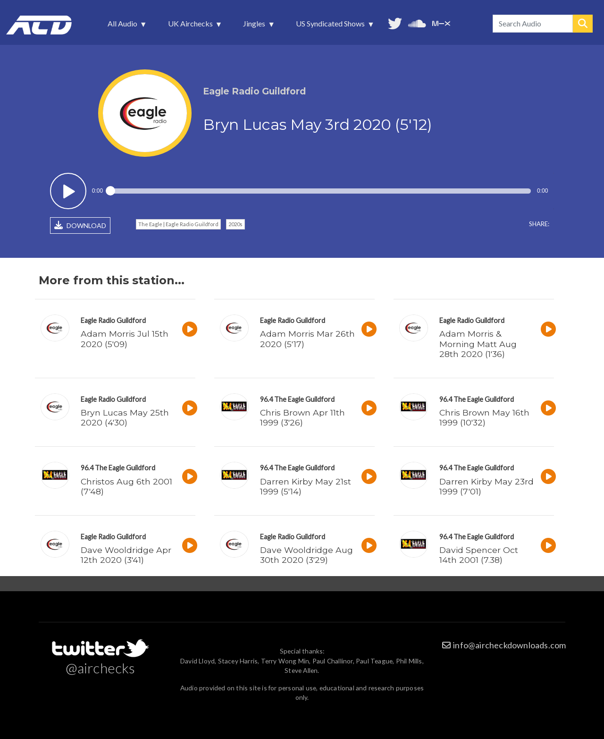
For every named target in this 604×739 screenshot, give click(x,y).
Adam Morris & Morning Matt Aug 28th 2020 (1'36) (478, 343)
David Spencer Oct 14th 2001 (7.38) (478, 555)
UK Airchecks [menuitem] (191, 26)
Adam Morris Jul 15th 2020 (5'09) (124, 338)
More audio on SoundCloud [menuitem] (417, 22)
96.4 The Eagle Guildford (297, 399)
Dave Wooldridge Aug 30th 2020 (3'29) (306, 555)
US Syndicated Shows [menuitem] (331, 26)
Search (583, 24)
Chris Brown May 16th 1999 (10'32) (484, 417)
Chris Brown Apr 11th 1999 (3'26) (302, 417)
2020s (235, 224)
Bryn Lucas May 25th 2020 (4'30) (125, 417)
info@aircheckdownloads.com (509, 645)
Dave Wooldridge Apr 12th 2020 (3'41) (126, 555)
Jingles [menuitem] (255, 26)
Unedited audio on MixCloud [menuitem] (441, 22)
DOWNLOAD (80, 225)
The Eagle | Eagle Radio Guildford (178, 224)
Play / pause (68, 191)
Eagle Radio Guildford (113, 320)
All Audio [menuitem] (123, 26)
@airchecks (100, 667)
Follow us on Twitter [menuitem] (395, 22)
